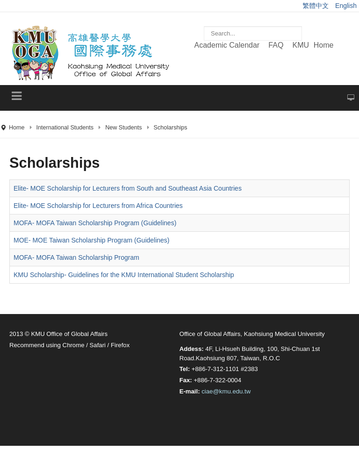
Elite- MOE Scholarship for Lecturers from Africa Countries (98, 205)
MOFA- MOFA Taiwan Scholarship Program (76, 257)
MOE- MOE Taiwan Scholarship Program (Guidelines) (92, 240)
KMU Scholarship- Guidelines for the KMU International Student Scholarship (124, 274)
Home (17, 127)
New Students (123, 127)
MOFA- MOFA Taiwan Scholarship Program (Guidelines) (95, 223)
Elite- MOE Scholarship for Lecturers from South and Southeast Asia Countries (128, 188)
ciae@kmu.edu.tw (226, 391)
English (346, 5)
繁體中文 (316, 5)
